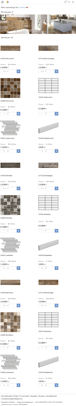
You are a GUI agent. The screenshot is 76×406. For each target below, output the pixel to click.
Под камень (41, 396)
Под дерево (33, 396)
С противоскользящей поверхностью (11, 399)
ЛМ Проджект (23, 404)
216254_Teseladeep (44, 214)
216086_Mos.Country (7, 101)
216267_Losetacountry (7, 138)
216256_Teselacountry (45, 97)
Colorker (22, 7)
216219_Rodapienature (45, 372)
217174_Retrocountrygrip (46, 58)
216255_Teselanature (44, 331)
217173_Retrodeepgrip (45, 175)
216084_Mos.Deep (6, 218)
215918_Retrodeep (6, 175)
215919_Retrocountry (7, 58)
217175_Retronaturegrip (45, 292)
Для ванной (9, 396)
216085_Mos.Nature (6, 335)
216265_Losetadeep (6, 255)
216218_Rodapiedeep (45, 255)
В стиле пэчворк (24, 396)
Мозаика (16, 396)
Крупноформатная (51, 396)
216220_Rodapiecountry (46, 138)
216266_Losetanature (7, 372)
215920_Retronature (6, 292)
